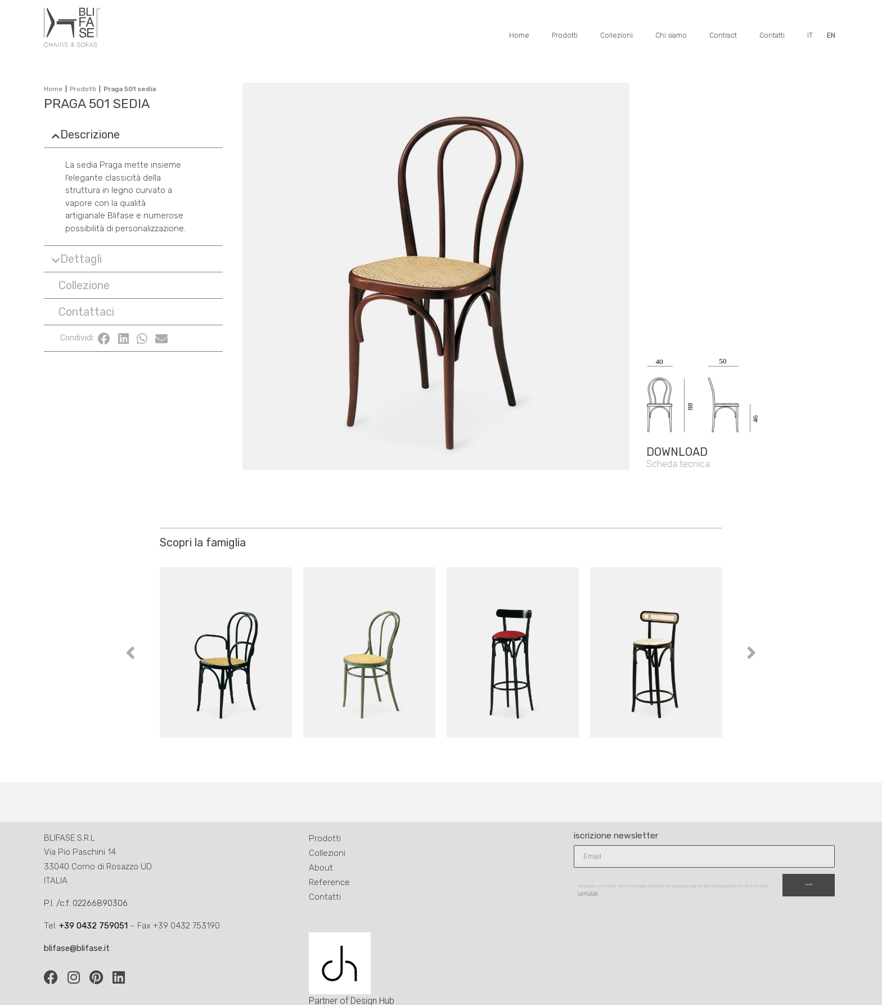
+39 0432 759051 (93, 926)
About (321, 868)
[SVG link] (742, 361)
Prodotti (565, 35)
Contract (723, 35)
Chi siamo (671, 35)
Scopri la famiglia (203, 542)
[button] (133, 134)
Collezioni (616, 35)
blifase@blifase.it (77, 948)
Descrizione (90, 134)
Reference (329, 882)
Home (519, 35)
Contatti (772, 35)
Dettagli (81, 259)
